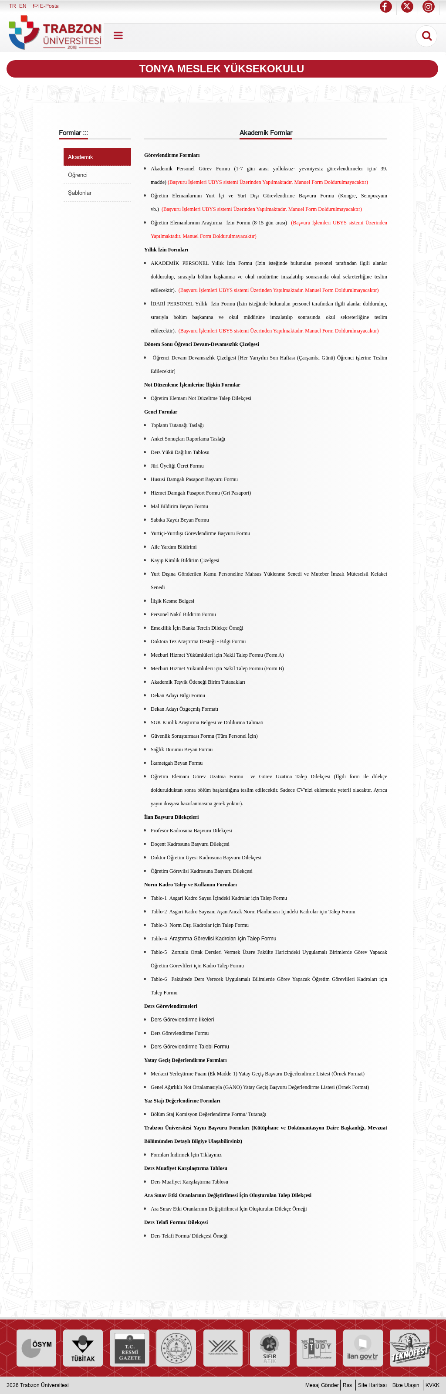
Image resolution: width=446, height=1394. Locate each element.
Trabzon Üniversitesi (44, 1385)
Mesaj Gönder (322, 1385)
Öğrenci (78, 174)
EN (23, 6)
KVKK (432, 1385)
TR (12, 6)
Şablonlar (79, 192)
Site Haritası (372, 1385)
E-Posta (45, 6)
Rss (347, 1385)
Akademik (80, 156)
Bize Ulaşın (405, 1385)
